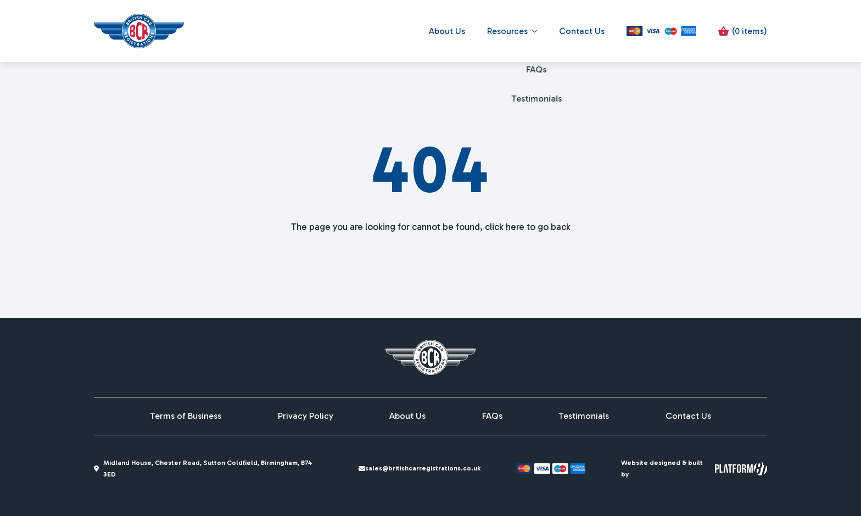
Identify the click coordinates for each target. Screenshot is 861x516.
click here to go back (528, 226)
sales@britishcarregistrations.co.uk (424, 468)
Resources (507, 31)
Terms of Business (185, 416)
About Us (447, 31)
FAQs (492, 416)
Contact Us (582, 31)
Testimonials (583, 416)
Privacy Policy (305, 416)
